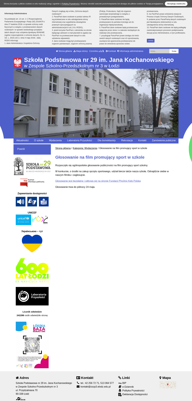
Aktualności (22, 140)
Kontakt (142, 140)
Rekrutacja (127, 140)
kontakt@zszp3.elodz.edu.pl (93, 386)
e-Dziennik (126, 386)
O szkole (39, 140)
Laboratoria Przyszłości (79, 140)
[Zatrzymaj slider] (96, 134)
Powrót (21, 149)
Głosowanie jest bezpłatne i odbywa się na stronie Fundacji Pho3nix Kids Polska (98, 181)
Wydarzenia (55, 140)
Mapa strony (81, 51)
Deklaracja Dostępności (133, 394)
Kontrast (111, 51)
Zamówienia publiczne (164, 140)
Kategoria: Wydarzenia (85, 148)
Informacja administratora (130, 51)
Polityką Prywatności (71, 4)
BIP (122, 383)
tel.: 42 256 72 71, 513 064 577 (95, 383)
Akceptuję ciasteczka (176, 4)
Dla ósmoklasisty (107, 140)
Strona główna (64, 51)
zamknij (150, 40)
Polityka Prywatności (131, 390)
